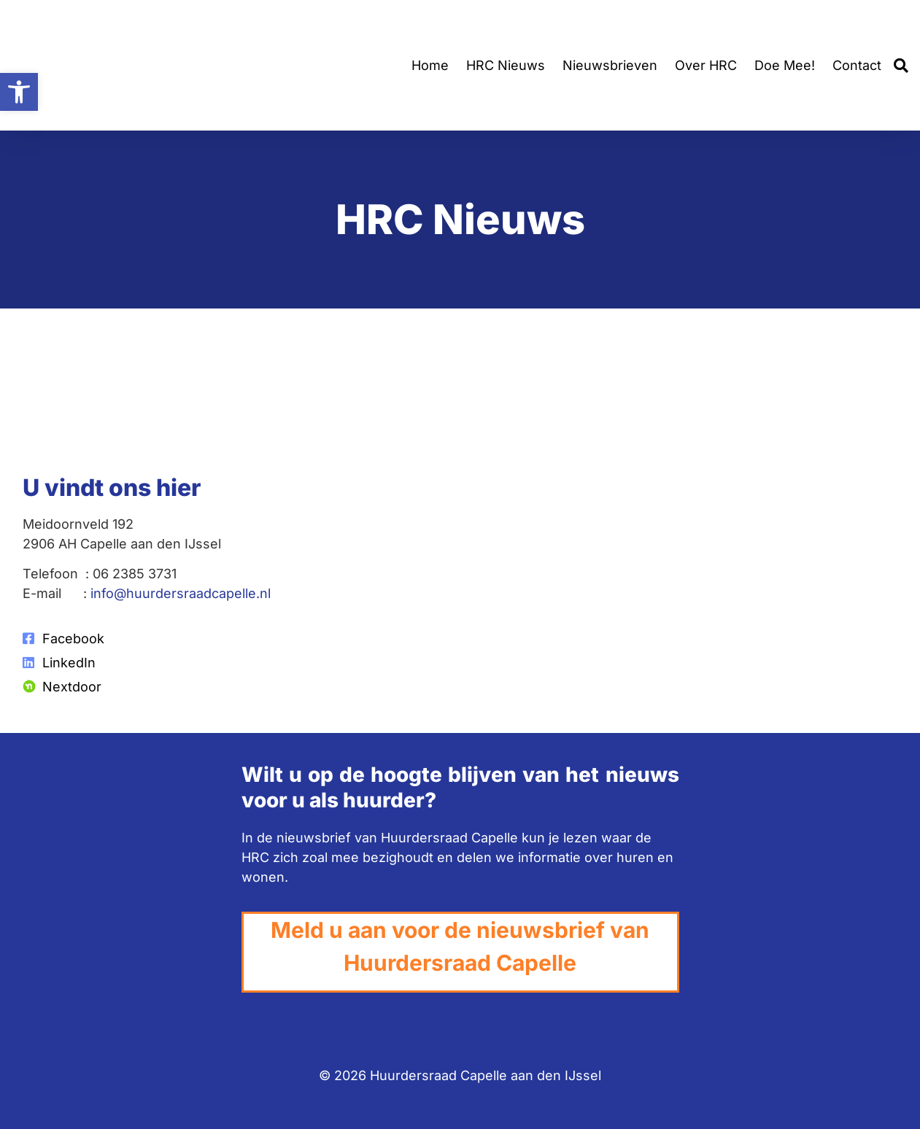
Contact (856, 65)
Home (430, 65)
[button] (901, 65)
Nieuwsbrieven (610, 65)
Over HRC (706, 65)
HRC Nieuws (505, 65)
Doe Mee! (784, 65)
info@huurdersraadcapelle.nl (180, 593)
